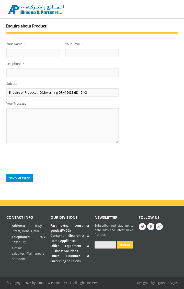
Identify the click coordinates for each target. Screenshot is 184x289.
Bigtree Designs (166, 283)
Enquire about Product (26, 26)
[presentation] (45, 159)
